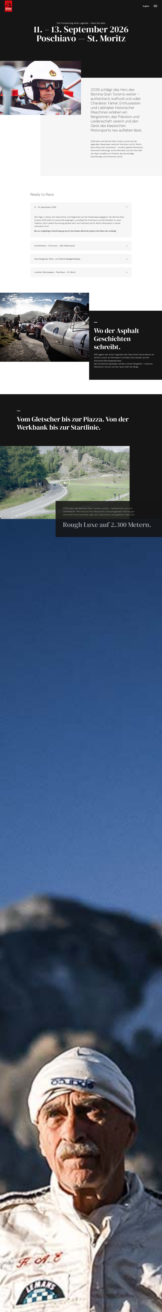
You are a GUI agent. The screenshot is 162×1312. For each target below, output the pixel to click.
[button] (64, 482)
